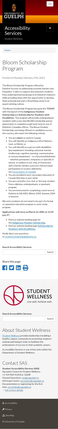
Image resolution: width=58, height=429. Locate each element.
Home (7, 50)
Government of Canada (23, 171)
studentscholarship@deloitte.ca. (21, 236)
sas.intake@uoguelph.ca (19, 387)
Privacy (12, 410)
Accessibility (14, 403)
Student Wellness (11, 335)
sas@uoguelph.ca (30, 377)
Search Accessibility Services (17, 247)
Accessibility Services (17, 30)
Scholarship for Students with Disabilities (31, 227)
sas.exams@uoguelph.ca (32, 380)
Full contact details (14, 390)
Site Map (13, 416)
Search (50, 252)
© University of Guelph (13, 421)
